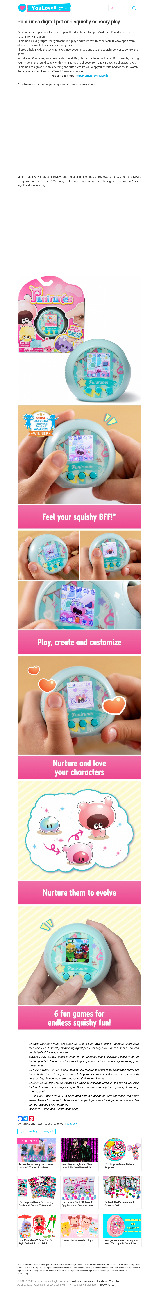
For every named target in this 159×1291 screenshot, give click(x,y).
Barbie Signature (45, 1264)
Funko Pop (129, 1264)
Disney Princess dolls (92, 1264)
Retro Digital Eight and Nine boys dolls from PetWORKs (77, 1166)
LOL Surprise (36, 1267)
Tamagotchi (48, 1131)
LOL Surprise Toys (49, 1267)
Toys (21, 1131)
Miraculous (70, 1267)
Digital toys (33, 1131)
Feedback (76, 1281)
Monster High (127, 1267)
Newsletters (89, 1281)
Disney (55, 1264)
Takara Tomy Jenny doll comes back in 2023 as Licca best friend (36, 1166)
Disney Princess (75, 1264)
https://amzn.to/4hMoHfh (92, 75)
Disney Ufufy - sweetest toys (77, 1240)
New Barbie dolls (46, 1270)
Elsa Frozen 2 (111, 1264)
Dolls (103, 1264)
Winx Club (123, 1270)
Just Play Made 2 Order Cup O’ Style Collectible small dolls (35, 1242)
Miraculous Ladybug (83, 1267)
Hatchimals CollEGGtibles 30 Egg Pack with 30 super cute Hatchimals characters (77, 1204)
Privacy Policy (106, 1284)
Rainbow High (103, 1270)
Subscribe (111, 8)
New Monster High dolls (87, 1270)
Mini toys (61, 1267)
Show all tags (23, 1273)
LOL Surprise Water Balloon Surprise (119, 1166)
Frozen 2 (121, 1264)
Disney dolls (64, 1264)
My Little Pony (32, 1270)
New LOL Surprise (69, 1270)
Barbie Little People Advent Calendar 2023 (119, 1204)
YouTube (114, 1281)
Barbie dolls (33, 1264)
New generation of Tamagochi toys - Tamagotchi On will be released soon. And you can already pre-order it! (121, 1242)
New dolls (57, 1270)
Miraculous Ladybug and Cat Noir (107, 1267)
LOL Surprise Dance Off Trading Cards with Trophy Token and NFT (36, 1204)
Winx (116, 1270)
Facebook (123, 8)
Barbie (25, 1264)
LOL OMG (27, 1267)
